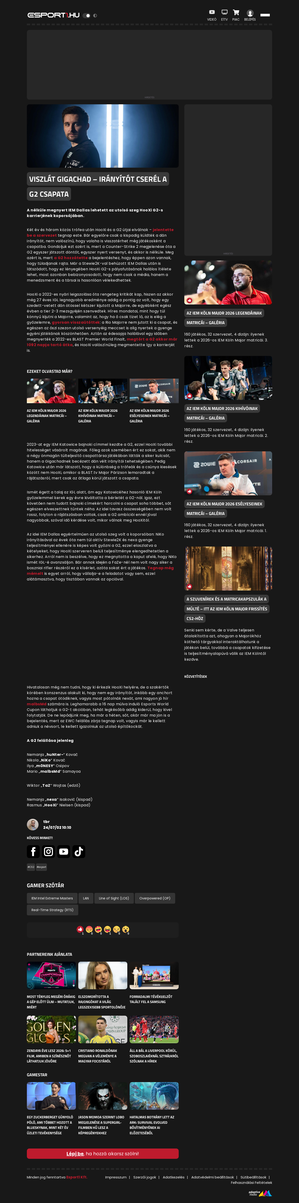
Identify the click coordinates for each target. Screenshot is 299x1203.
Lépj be (75, 1153)
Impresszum (116, 1177)
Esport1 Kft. (76, 1177)
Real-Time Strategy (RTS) (53, 910)
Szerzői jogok (144, 1177)
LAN (86, 898)
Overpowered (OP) (155, 898)
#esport (41, 867)
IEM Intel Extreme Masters (52, 898)
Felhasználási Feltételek (251, 1182)
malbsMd (37, 704)
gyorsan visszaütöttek (76, 322)
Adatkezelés (174, 1177)
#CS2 (31, 867)
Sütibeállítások (253, 1177)
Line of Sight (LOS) (114, 898)
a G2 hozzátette (71, 258)
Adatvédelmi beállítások (212, 1177)
